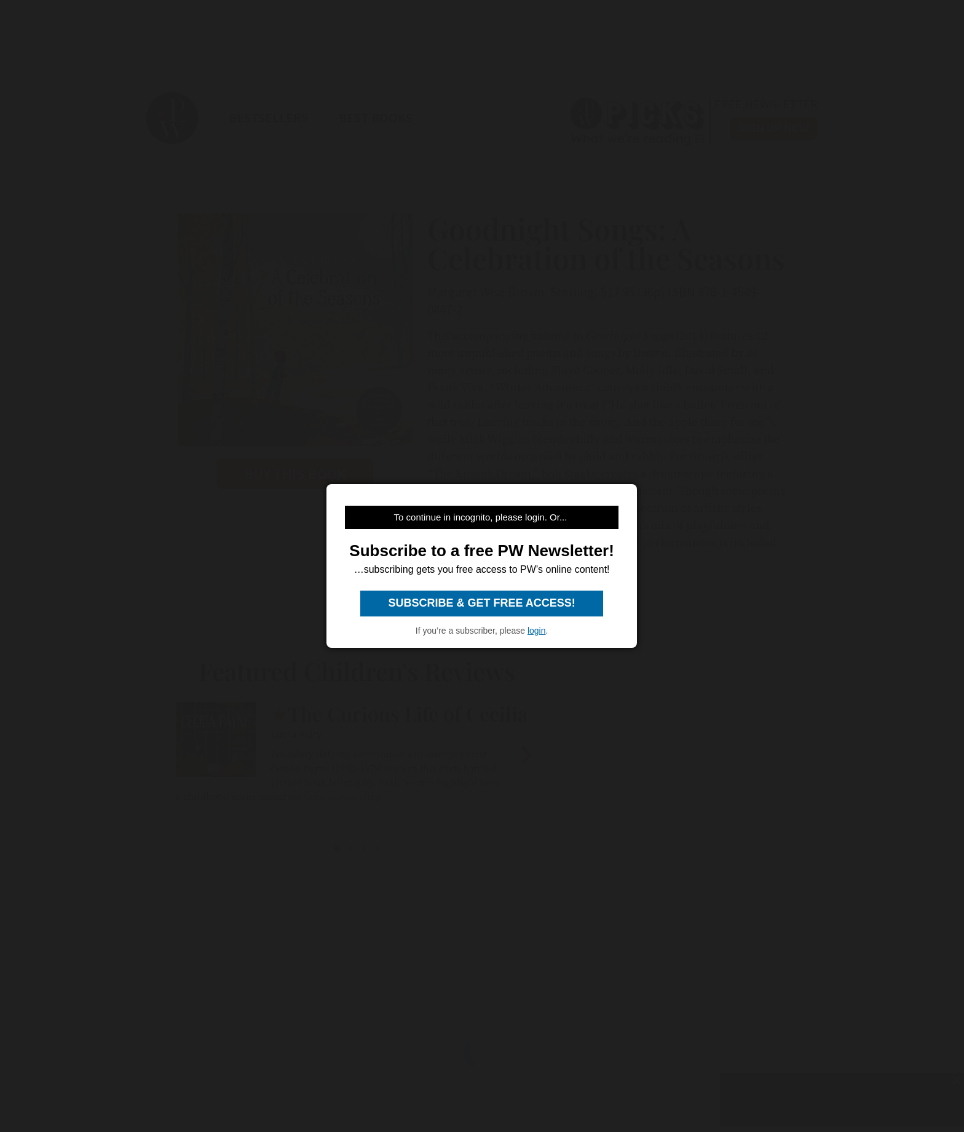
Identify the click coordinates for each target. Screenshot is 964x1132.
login (536, 631)
